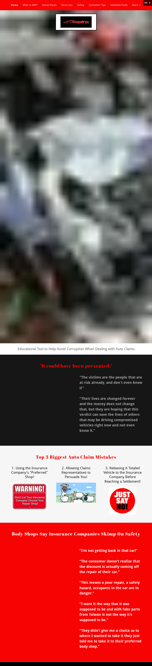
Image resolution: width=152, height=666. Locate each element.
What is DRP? (30, 5)
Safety (80, 5)
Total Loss (67, 5)
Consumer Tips (97, 5)
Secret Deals (49, 5)
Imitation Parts (119, 5)
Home (14, 5)
